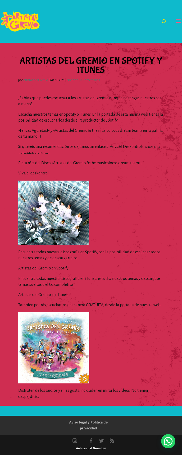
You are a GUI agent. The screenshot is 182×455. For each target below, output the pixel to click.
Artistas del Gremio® (91, 448)
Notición (72, 80)
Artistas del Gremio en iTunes (43, 295)
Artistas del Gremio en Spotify (43, 268)
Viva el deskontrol (33, 173)
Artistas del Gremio (35, 80)
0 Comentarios (90, 80)
